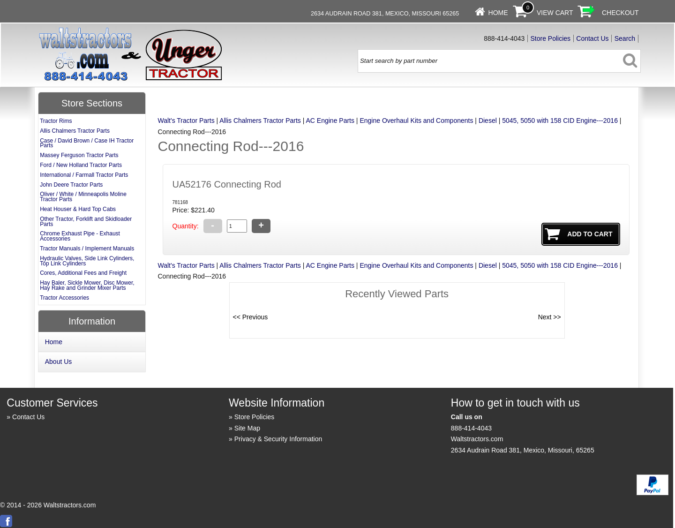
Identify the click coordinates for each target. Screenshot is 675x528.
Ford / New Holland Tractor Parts (81, 165)
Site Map (247, 428)
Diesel (488, 120)
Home (498, 12)
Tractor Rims (56, 121)
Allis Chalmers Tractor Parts (259, 120)
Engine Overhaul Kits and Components (416, 120)
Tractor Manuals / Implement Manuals (87, 248)
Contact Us (592, 38)
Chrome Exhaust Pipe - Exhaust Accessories (80, 236)
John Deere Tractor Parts (71, 184)
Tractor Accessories (64, 297)
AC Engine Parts (330, 120)
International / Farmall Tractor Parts (84, 175)
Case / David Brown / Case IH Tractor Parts (87, 143)
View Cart (555, 12)
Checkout (620, 12)
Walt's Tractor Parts (186, 120)
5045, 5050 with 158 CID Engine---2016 (560, 120)
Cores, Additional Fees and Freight (83, 273)
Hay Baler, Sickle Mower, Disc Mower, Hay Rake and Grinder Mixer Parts (87, 285)
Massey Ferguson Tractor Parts (79, 155)
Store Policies (551, 38)
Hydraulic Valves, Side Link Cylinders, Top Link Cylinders (87, 261)
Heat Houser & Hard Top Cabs (78, 209)
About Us (58, 361)
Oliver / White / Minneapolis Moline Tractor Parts (83, 197)
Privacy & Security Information (278, 439)
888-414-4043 (471, 428)
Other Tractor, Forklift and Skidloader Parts (86, 221)
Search (625, 38)
